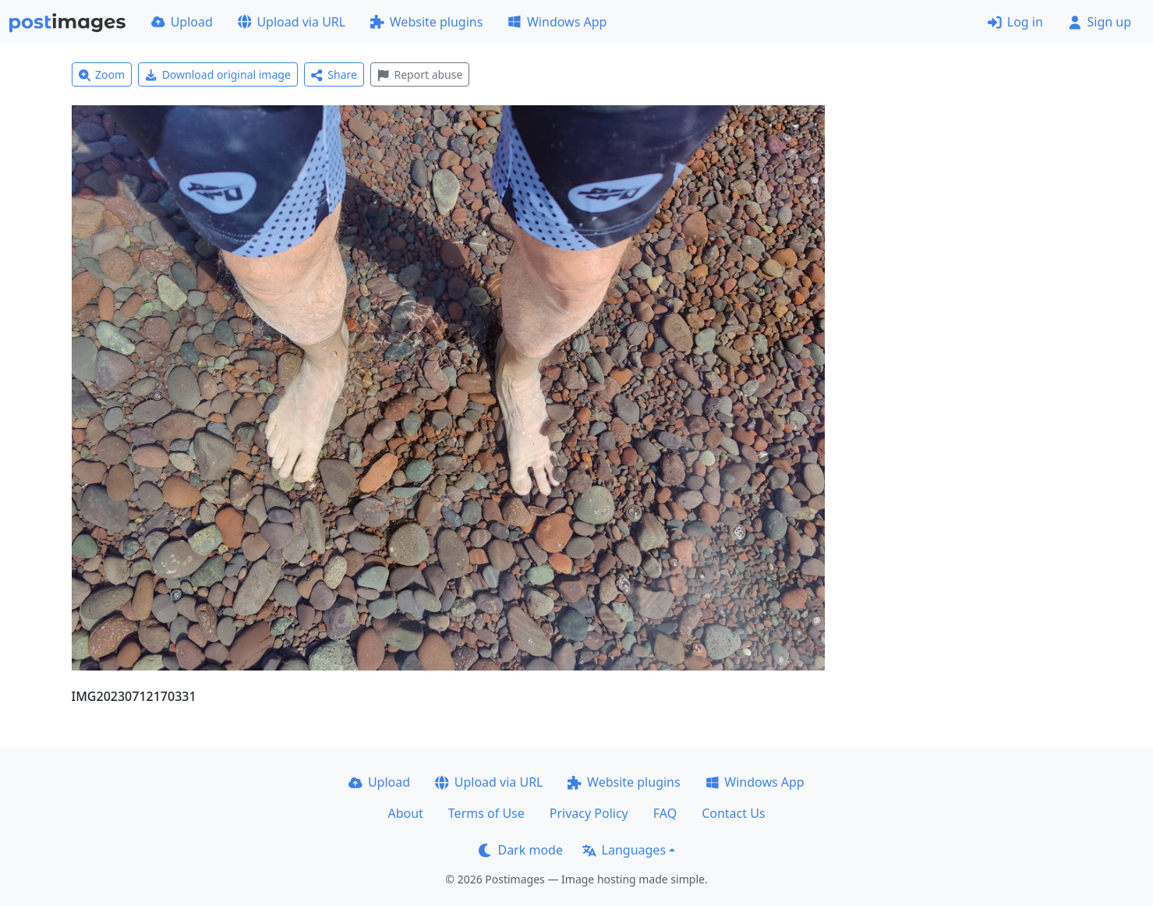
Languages (624, 849)
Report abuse (419, 74)
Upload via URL (291, 21)
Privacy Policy (589, 813)
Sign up (1099, 21)
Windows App (557, 21)
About (405, 813)
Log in (1015, 21)
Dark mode (521, 849)
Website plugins (426, 21)
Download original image (218, 74)
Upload (182, 21)
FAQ (665, 813)
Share (334, 74)
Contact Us (733, 813)
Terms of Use (486, 813)
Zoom (102, 74)
